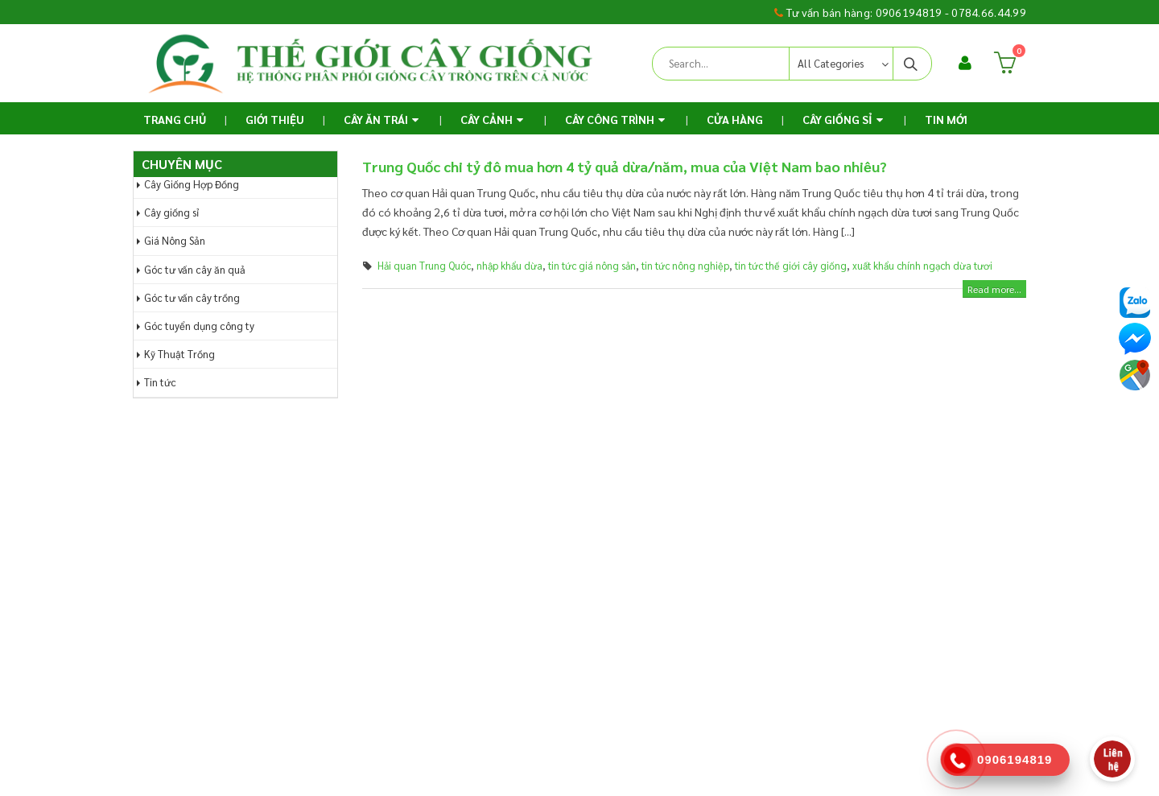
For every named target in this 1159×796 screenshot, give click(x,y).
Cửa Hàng (735, 119)
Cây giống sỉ (171, 212)
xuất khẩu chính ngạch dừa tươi (922, 265)
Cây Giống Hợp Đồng (191, 184)
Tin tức (160, 382)
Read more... (994, 289)
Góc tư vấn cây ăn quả (194, 269)
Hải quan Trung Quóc (424, 265)
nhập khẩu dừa (509, 265)
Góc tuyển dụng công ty (199, 325)
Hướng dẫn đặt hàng (419, 507)
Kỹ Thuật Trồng (179, 354)
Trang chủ (174, 119)
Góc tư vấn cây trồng (192, 297)
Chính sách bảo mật (645, 603)
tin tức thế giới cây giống (791, 265)
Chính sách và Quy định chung (668, 507)
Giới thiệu (274, 119)
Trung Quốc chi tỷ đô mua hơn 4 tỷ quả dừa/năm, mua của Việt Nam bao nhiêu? (624, 166)
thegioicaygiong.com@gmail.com (259, 689)
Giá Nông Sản (174, 240)
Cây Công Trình (609, 119)
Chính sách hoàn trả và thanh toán (677, 539)
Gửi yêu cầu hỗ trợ (413, 539)
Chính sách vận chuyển (652, 571)
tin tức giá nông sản (592, 265)
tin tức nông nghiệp (685, 265)
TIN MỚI (946, 119)
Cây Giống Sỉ (837, 119)
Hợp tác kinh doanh (645, 635)
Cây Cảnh (486, 119)
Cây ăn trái (376, 119)
